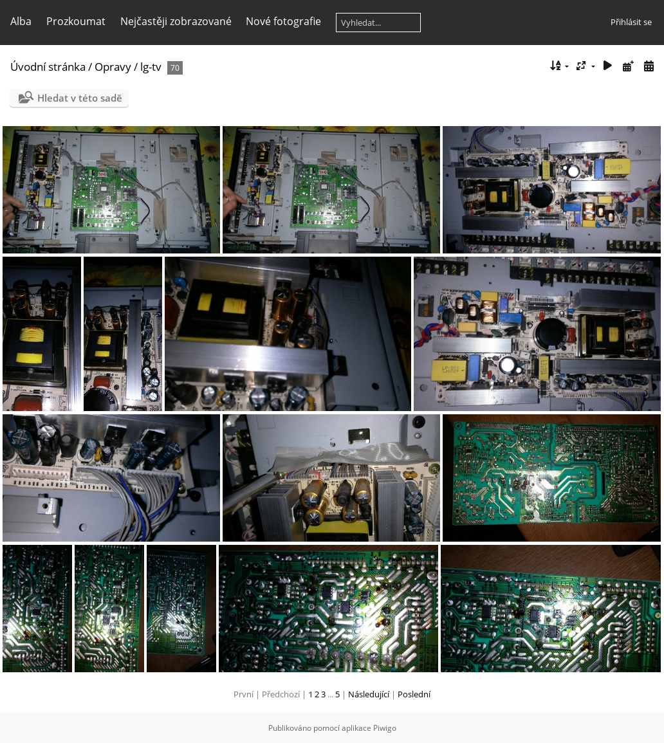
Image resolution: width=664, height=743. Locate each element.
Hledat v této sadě (79, 97)
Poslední (414, 694)
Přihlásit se (631, 22)
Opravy (113, 66)
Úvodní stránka (48, 66)
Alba (21, 21)
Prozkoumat (76, 21)
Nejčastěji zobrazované (176, 21)
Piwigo (384, 727)
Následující (368, 694)
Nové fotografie (283, 21)
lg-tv (150, 66)
